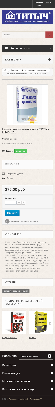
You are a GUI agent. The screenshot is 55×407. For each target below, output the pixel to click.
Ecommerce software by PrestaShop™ (25, 399)
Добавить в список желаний (24, 221)
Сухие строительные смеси (34, 70)
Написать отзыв (11, 164)
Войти (48, 2)
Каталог (14, 70)
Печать (10, 178)
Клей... (32, 337)
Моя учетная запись (16, 381)
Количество (10, 198)
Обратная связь (39, 4)
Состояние (7, 139)
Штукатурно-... (9, 337)
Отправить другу (15, 174)
